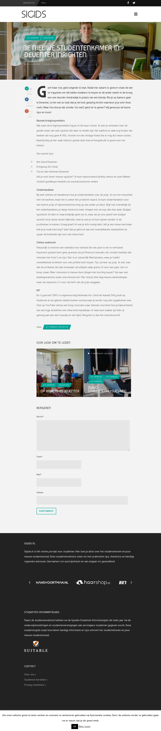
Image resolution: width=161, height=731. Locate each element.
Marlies (35, 64)
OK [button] (74, 726)
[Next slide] (131, 582)
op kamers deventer (57, 327)
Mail (39, 474)
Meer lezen (84, 726)
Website (40, 492)
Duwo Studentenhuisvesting (107, 389)
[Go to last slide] (30, 582)
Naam (40, 457)
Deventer (49, 38)
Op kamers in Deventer (60, 391)
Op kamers (33, 38)
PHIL (43, 3)
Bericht (40, 417)
